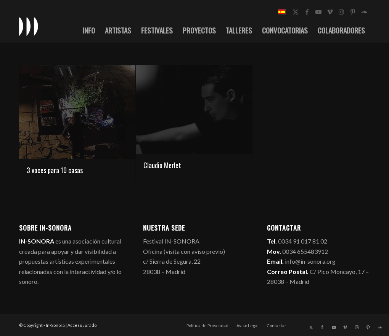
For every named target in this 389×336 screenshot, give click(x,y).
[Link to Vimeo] (330, 12)
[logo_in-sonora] (28, 26)
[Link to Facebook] (307, 12)
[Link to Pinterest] (352, 12)
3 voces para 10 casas (55, 170)
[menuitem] (89, 30)
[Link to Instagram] (341, 12)
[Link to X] (295, 12)
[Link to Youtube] (318, 12)
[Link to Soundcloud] (364, 12)
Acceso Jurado (82, 325)
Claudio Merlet (162, 165)
